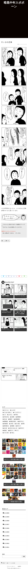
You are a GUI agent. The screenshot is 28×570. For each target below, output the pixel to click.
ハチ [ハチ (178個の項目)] (5, 414)
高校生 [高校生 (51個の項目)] (5, 430)
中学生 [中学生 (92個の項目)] (16, 414)
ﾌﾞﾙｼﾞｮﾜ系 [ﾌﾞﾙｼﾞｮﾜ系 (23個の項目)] (6, 432)
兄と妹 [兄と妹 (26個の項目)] (5, 419)
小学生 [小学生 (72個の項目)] (11, 423)
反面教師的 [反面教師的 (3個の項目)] (17, 419)
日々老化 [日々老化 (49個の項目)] (18, 423)
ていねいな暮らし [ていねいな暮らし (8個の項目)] (8, 412)
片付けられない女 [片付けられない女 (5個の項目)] (13, 428)
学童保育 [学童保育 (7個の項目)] (6, 423)
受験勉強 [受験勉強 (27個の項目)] (6, 421)
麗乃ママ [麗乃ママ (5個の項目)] (11, 430)
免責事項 (19, 566)
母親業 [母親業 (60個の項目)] (12, 425)
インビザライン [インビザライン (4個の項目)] (17, 412)
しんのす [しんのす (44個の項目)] (13, 410)
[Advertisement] (14, 23)
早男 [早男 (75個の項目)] (23, 423)
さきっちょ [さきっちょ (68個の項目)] (6, 410)
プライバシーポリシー (11, 566)
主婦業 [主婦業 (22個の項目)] (12, 416)
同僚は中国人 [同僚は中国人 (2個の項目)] (13, 421)
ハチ (3, 240)
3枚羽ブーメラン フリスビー (8, 231)
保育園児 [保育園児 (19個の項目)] (19, 416)
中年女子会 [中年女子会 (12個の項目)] (6, 416)
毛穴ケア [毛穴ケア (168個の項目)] (19, 425)
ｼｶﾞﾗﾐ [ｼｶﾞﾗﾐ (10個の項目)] (17, 430)
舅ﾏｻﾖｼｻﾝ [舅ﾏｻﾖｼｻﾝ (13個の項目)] (22, 428)
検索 (3, 554)
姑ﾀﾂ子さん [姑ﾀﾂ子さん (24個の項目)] (21, 421)
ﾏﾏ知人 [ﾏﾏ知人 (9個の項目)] (12, 432)
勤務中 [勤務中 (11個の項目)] (10, 419)
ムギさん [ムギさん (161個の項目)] (10, 414)
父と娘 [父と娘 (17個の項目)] (5, 428)
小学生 (8, 240)
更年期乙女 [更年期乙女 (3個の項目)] (6, 425)
